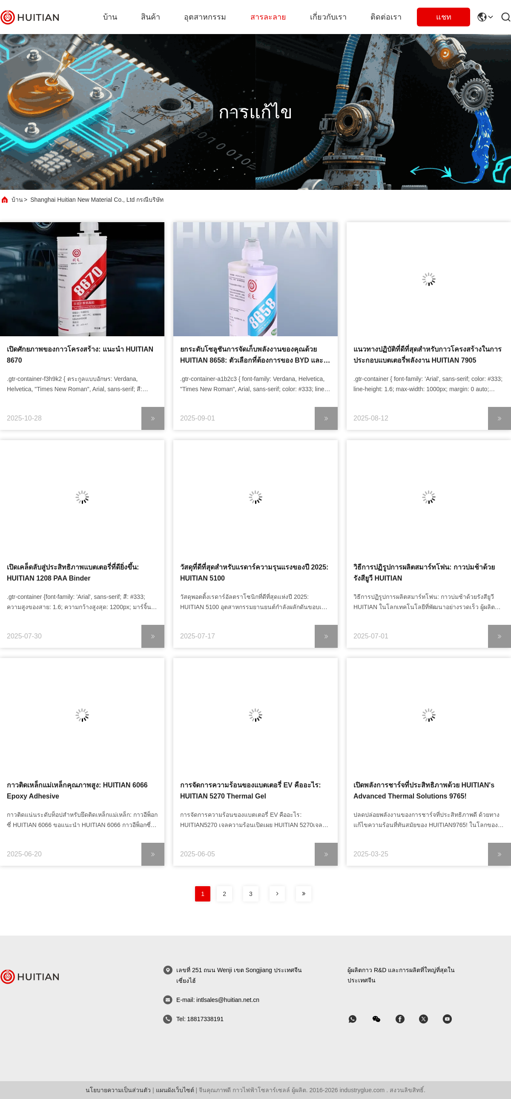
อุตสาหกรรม (205, 17)
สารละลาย (268, 17)
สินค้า (150, 17)
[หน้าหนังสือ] (277, 894)
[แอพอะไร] (358, 1019)
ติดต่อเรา (386, 17)
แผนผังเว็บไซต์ (175, 1090)
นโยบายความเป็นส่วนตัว (118, 1090)
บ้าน (110, 17)
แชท (443, 17)
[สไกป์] (406, 1019)
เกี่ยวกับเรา (328, 17)
